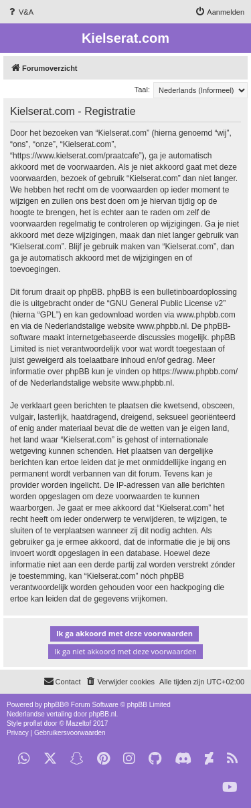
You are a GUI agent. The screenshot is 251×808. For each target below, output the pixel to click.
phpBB (54, 704)
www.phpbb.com (206, 314)
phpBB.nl (102, 714)
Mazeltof (79, 723)
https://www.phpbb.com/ (195, 371)
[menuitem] (20, 12)
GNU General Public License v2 (166, 303)
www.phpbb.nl (162, 326)
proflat (32, 723)
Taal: (142, 90)
